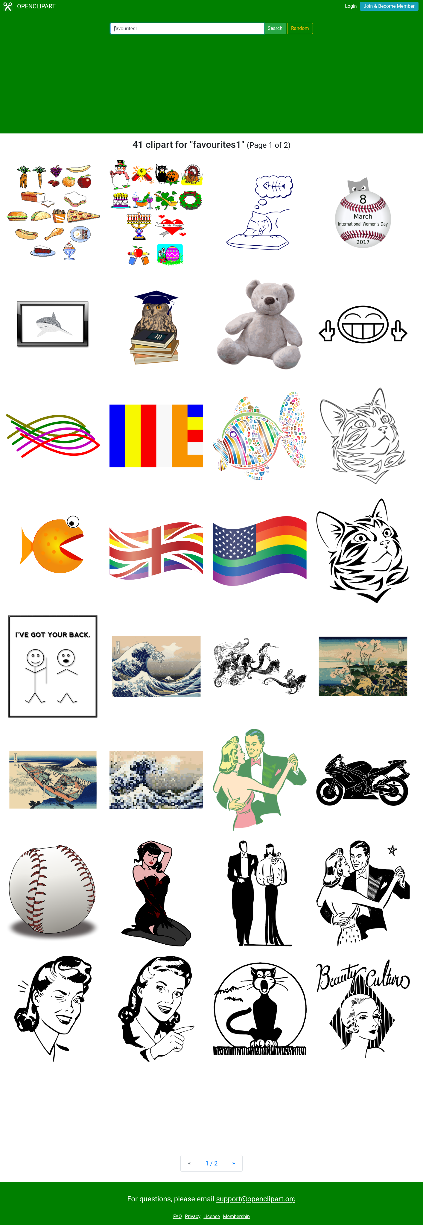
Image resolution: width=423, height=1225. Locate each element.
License (211, 1216)
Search (275, 28)
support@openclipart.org (256, 1199)
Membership (236, 1216)
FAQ (177, 1216)
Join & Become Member (389, 6)
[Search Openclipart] (187, 28)
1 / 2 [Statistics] (212, 1163)
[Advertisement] (211, 84)
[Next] (233, 1163)
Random (300, 28)
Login (351, 6)
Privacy (192, 1216)
